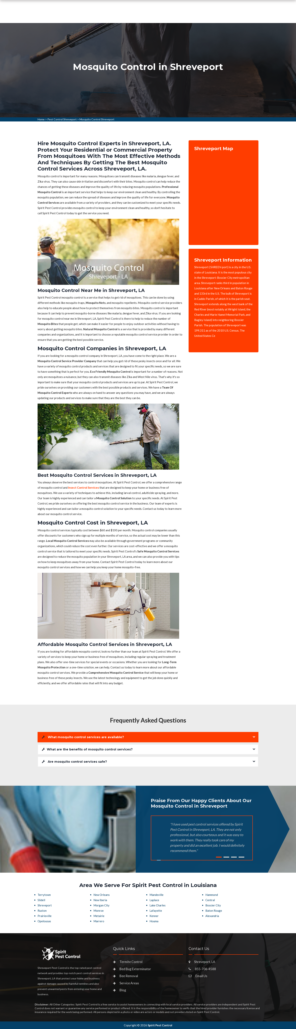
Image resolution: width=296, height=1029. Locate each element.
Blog (122, 990)
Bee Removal (128, 976)
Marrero (98, 921)
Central (210, 900)
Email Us (201, 976)
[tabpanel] (148, 70)
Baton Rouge (213, 910)
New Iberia (100, 900)
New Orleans (101, 894)
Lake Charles (158, 905)
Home (101, 16)
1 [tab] (219, 857)
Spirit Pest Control (160, 1025)
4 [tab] (241, 857)
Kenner (154, 916)
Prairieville (45, 916)
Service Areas (167, 16)
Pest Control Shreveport (62, 119)
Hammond (211, 894)
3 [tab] (234, 857)
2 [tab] (226, 857)
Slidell (41, 900)
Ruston (42, 910)
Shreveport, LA (204, 962)
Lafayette (156, 910)
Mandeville (156, 894)
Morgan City (101, 905)
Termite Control (131, 962)
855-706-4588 (228, 14)
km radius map (223, 195)
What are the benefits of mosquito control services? (87, 749)
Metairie (98, 916)
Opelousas (44, 921)
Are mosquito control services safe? (74, 761)
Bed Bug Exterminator (135, 969)
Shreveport (45, 905)
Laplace (154, 900)
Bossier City (213, 905)
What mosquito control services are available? (83, 737)
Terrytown (44, 894)
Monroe (98, 910)
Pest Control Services (130, 16)
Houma (154, 921)
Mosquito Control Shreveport (96, 119)
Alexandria (212, 916)
